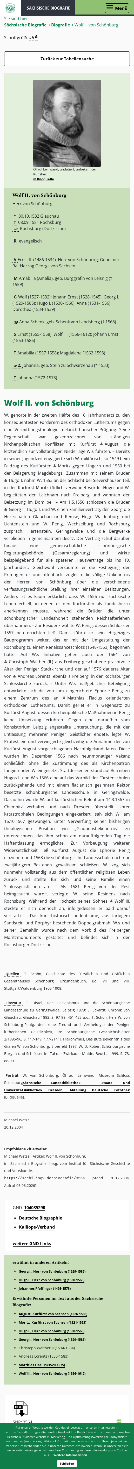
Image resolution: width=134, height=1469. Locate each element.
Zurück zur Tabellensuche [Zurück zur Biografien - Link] (67, 59)
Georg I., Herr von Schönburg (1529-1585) (52, 1271)
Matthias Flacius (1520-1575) (42, 1364)
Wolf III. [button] (122, 901)
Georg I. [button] (16, 509)
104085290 (34, 1207)
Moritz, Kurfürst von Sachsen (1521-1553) (52, 1322)
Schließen (67, 1463)
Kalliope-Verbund (37, 1227)
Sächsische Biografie (25, 25)
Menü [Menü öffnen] (121, 8)
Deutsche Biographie (40, 1218)
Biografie (60, 25)
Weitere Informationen (70, 1455)
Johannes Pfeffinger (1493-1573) (45, 1288)
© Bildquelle (43, 179)
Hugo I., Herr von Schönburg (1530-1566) (51, 1279)
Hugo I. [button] (16, 480)
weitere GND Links (32, 1243)
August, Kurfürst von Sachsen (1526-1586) (53, 1313)
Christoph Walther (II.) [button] (31, 662)
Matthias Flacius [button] (84, 698)
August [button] (111, 444)
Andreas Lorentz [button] (34, 676)
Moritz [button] (64, 466)
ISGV (10, 8)
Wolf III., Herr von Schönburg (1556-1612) (52, 1373)
